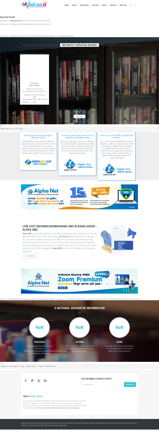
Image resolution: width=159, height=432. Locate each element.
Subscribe (130, 384)
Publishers (84, 5)
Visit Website (30, 256)
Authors (95, 5)
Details (25, 102)
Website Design (94, 423)
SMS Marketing (65, 236)
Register (123, 5)
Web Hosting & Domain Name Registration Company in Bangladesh (58, 408)
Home (67, 5)
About (104, 5)
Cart (34, 102)
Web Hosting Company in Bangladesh (56, 425)
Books (74, 5)
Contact (113, 5)
